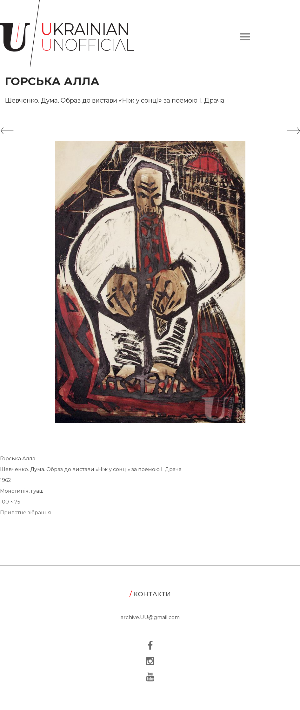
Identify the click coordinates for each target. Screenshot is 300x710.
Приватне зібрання (25, 513)
